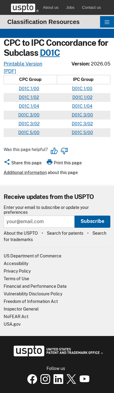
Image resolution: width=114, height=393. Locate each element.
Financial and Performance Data (35, 286)
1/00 (34, 88)
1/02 (34, 97)
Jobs (70, 7)
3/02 (34, 123)
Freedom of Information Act (31, 301)
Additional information (25, 172)
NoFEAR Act (16, 316)
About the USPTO (21, 233)
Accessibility (16, 263)
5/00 (34, 132)
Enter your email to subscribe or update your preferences (46, 209)
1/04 (34, 106)
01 (77, 88)
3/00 (34, 115)
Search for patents (65, 233)
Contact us (91, 7)
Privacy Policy (17, 271)
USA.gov (12, 324)
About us (50, 7)
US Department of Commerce (32, 256)
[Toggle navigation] (107, 22)
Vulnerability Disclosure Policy (33, 293)
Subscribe (92, 221)
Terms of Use (16, 278)
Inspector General (21, 309)
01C (53, 53)
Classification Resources (43, 21)
